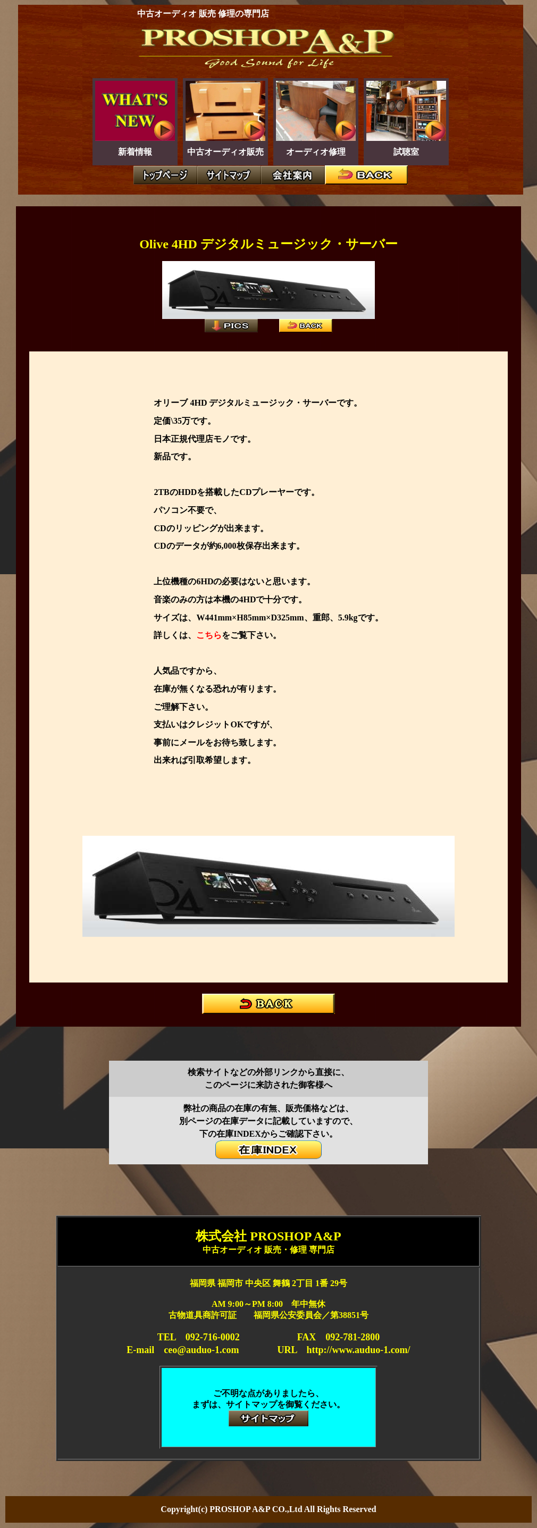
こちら (209, 635)
